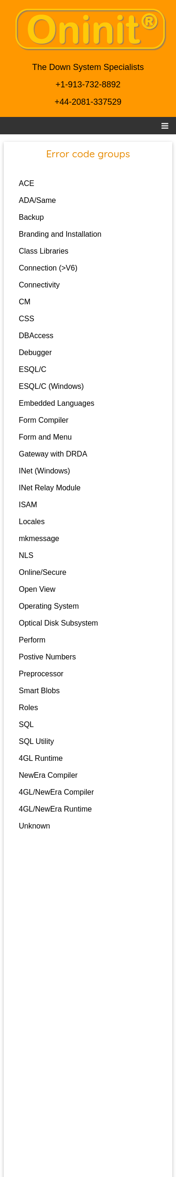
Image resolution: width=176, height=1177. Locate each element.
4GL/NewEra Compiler (56, 792)
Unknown (34, 826)
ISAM (28, 505)
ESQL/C (32, 369)
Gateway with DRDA (53, 454)
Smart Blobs (39, 691)
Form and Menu (45, 437)
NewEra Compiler (48, 775)
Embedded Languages (56, 403)
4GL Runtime (41, 758)
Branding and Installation (60, 234)
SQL (26, 724)
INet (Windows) (44, 471)
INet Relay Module (50, 488)
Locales (32, 522)
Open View (37, 589)
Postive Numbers (47, 657)
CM (25, 302)
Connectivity (39, 285)
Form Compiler (44, 420)
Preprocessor (41, 674)
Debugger (35, 352)
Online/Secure (42, 572)
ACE (26, 183)
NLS (26, 555)
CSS (26, 319)
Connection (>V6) (48, 268)
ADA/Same (37, 200)
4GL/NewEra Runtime (55, 809)
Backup (31, 217)
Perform (32, 640)
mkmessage (39, 538)
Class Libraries (44, 251)
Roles (28, 708)
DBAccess (36, 336)
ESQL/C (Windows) (51, 386)
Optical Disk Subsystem (58, 623)
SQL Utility (36, 741)
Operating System (49, 606)
